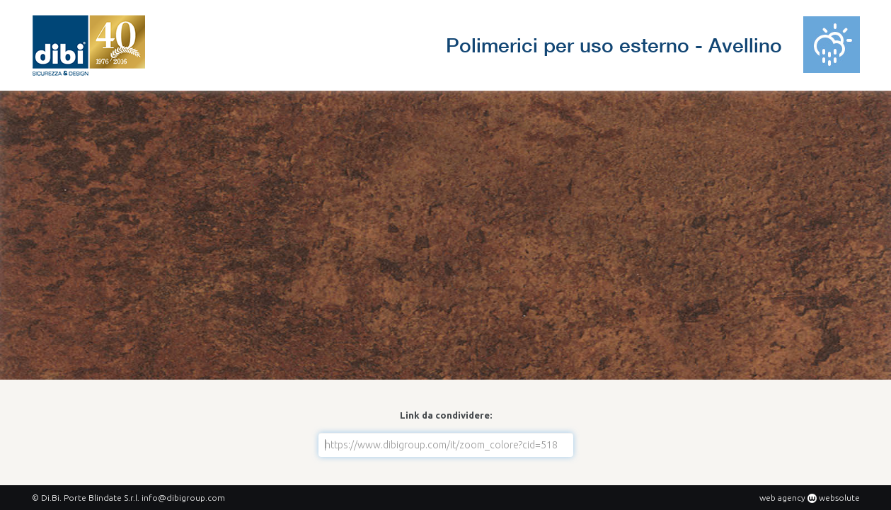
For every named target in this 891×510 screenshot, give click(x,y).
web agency (782, 497)
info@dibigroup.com (183, 497)
